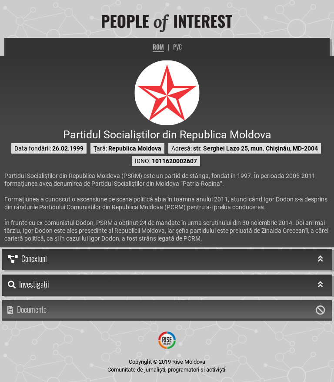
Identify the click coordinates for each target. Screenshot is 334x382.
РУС (177, 46)
